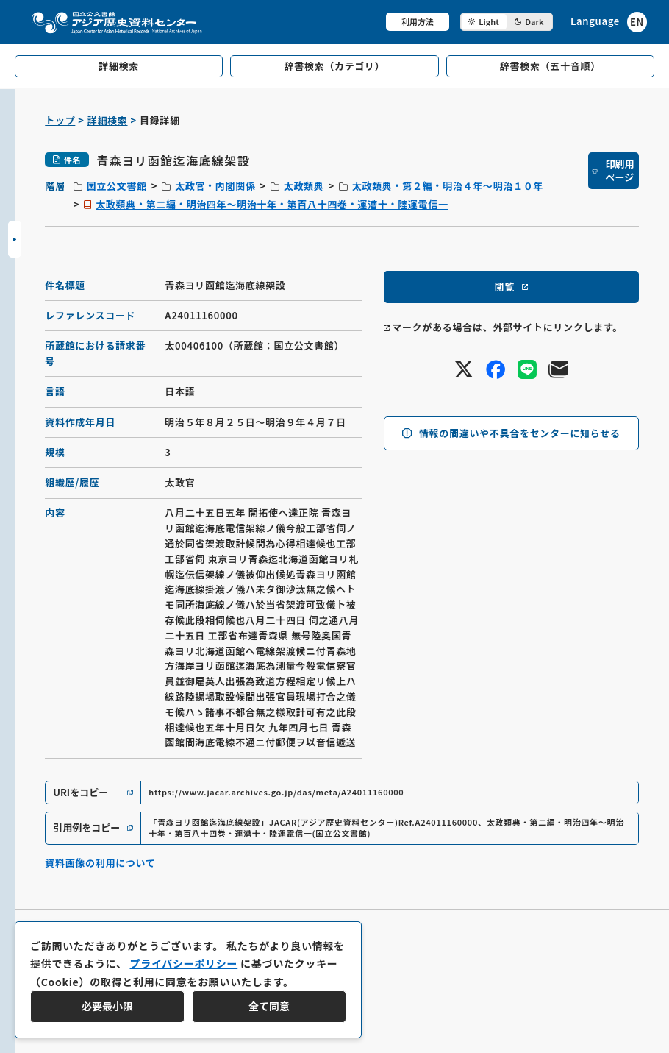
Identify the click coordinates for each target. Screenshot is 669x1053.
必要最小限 (107, 1006)
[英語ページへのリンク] (608, 22)
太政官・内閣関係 (215, 186)
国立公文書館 (117, 186)
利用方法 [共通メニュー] (417, 21)
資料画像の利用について (100, 863)
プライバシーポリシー (183, 963)
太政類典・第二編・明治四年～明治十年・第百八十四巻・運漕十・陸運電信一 (272, 204)
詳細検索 (107, 120)
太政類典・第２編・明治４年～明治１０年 (447, 186)
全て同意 (269, 1006)
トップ (60, 120)
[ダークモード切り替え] (506, 22)
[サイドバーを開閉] (14, 239)
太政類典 (304, 186)
